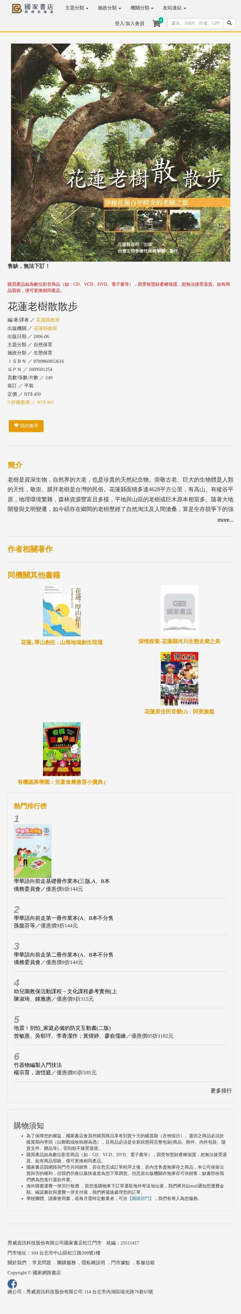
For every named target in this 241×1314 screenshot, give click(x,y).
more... (225, 520)
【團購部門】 (140, 1198)
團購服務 (66, 1262)
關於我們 (17, 1262)
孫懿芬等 (24, 926)
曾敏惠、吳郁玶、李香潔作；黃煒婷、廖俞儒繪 (70, 1036)
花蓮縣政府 (48, 319)
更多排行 (221, 1091)
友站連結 (174, 7)
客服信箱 (145, 1262)
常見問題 (41, 1262)
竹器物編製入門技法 (38, 1065)
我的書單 (26, 425)
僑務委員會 (27, 889)
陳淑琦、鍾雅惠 (32, 999)
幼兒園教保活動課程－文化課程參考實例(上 (65, 991)
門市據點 (120, 1262)
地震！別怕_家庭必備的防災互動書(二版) (62, 1028)
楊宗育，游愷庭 (32, 1073)
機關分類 (142, 7)
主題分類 (76, 7)
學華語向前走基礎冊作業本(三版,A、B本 (62, 881)
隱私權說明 (93, 1262)
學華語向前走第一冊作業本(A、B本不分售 (64, 918)
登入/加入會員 (129, 23)
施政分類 (109, 7)
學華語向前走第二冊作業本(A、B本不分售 (64, 955)
